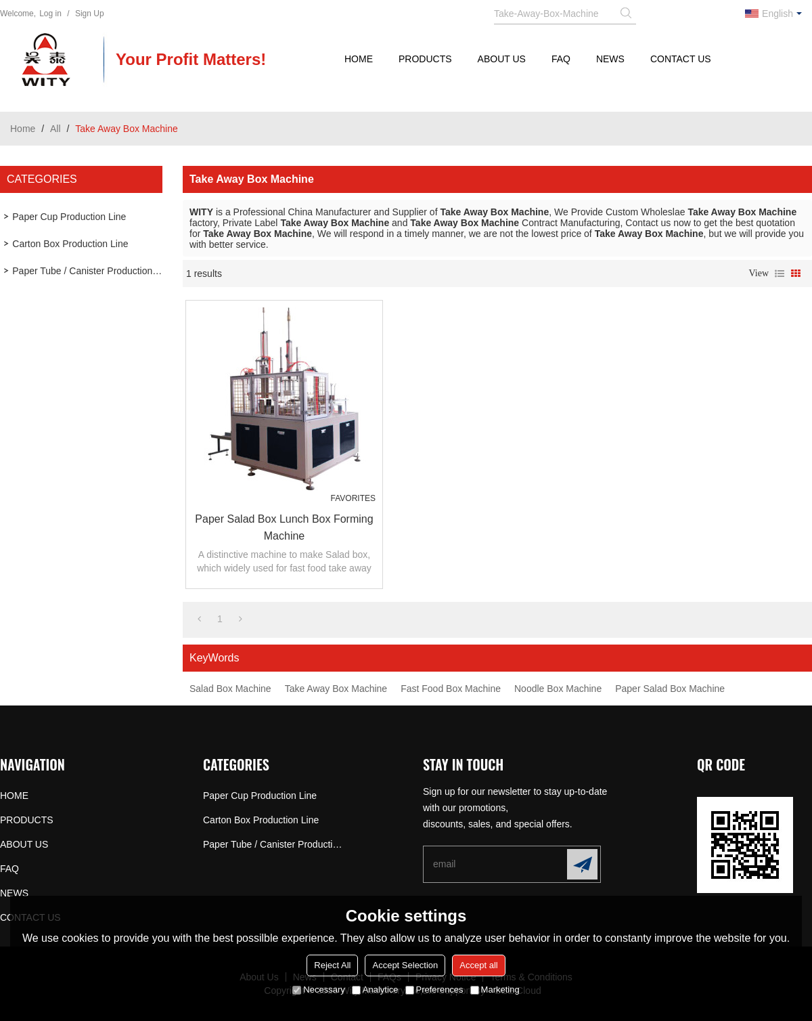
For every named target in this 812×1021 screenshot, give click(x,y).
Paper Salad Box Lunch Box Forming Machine (284, 527)
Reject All (332, 965)
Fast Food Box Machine (451, 688)
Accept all (478, 965)
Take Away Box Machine (336, 688)
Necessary (318, 989)
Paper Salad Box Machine (670, 688)
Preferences (434, 989)
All (55, 128)
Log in (50, 13)
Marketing (495, 989)
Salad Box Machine (230, 688)
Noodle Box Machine (558, 688)
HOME (358, 58)
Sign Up (89, 13)
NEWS (610, 58)
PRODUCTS (425, 58)
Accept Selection (405, 965)
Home (22, 128)
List (779, 273)
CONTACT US (680, 58)
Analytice (375, 989)
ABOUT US (502, 58)
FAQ (560, 58)
